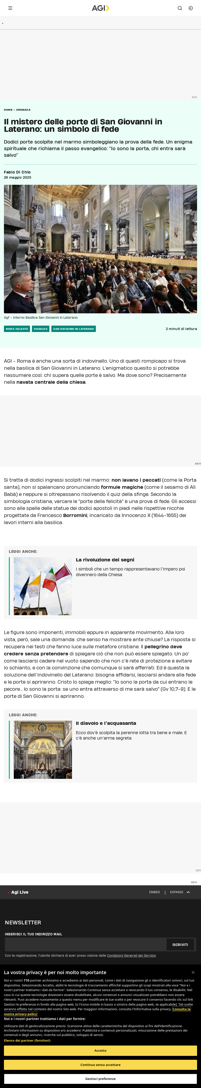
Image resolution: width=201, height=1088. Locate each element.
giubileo (40, 329)
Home (8, 109)
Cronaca (23, 109)
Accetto (101, 1050)
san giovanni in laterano (73, 329)
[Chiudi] (193, 972)
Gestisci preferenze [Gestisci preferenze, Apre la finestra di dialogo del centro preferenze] (100, 1078)
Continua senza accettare (100, 1064)
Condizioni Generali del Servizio (131, 955)
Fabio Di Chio (17, 172)
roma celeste (17, 329)
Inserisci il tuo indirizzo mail (33, 934)
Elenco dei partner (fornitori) (27, 1040)
